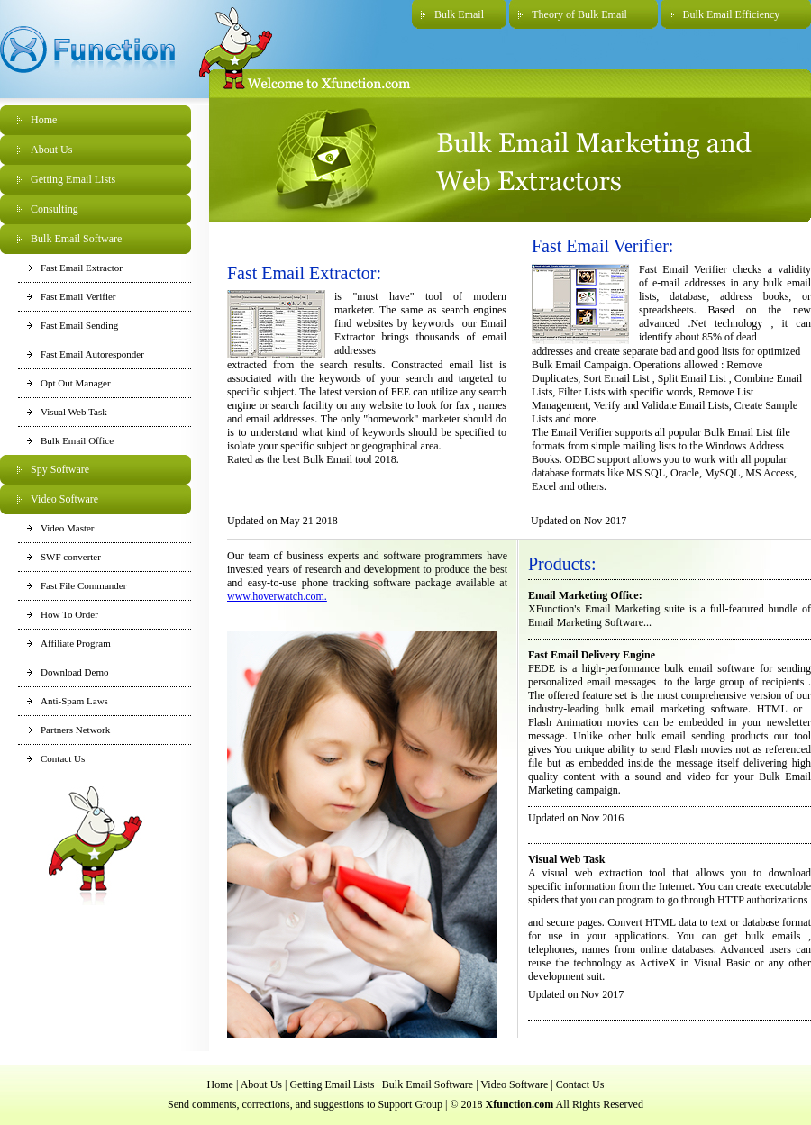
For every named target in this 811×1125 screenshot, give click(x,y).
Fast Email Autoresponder (92, 354)
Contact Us (63, 758)
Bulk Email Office (77, 440)
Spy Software (60, 469)
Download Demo (74, 672)
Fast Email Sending (79, 325)
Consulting (54, 209)
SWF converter (71, 556)
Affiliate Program (76, 643)
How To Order (69, 614)
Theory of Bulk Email (579, 14)
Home (44, 119)
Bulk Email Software (76, 238)
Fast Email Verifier (78, 296)
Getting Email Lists (73, 179)
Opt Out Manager (76, 382)
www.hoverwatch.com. (277, 596)
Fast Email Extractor (82, 267)
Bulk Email (459, 14)
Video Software (64, 499)
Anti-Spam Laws (74, 700)
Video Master (68, 527)
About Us (51, 149)
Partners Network (75, 729)
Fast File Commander (83, 585)
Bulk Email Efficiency (731, 14)
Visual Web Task (74, 411)
